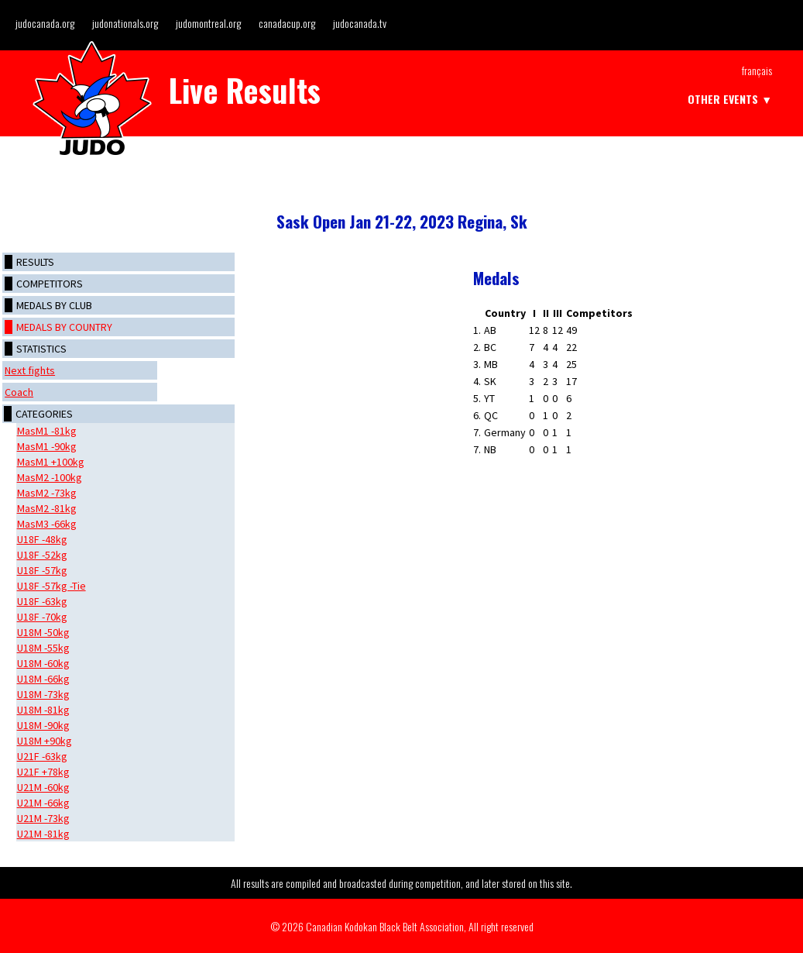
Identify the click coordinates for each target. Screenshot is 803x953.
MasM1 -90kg (47, 446)
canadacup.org (287, 23)
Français (757, 70)
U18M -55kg (43, 648)
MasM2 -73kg (47, 493)
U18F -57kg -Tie (51, 586)
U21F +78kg (43, 772)
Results (35, 262)
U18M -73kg (43, 694)
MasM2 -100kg (49, 477)
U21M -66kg (43, 803)
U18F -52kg (42, 555)
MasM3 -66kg (47, 524)
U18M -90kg (43, 725)
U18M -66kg (43, 679)
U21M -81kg (43, 834)
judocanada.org (44, 23)
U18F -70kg (42, 617)
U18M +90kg (44, 741)
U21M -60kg (43, 787)
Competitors (49, 284)
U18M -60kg (43, 663)
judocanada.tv (359, 23)
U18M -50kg (43, 632)
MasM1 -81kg (47, 431)
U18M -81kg (43, 710)
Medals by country (64, 327)
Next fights (30, 370)
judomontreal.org (208, 23)
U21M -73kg (43, 818)
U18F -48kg (42, 539)
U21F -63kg (42, 756)
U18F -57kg (42, 570)
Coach (19, 392)
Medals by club (54, 305)
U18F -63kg (42, 601)
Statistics (41, 349)
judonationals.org (125, 23)
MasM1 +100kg (50, 462)
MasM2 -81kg (47, 508)
